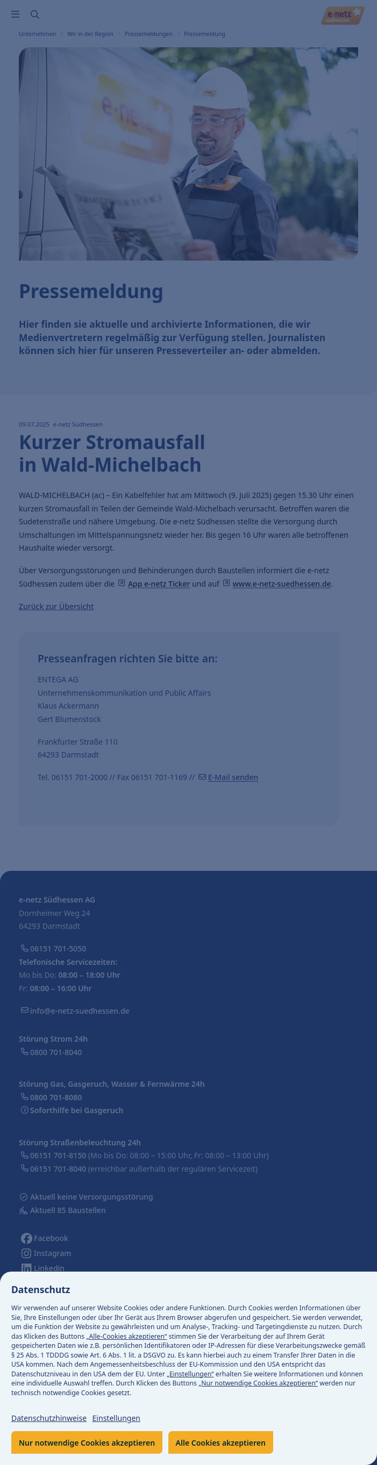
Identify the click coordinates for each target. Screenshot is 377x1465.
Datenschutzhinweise (49, 1418)
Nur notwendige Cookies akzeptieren (87, 1443)
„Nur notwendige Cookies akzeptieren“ (258, 1383)
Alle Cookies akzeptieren (221, 1443)
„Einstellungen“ (190, 1374)
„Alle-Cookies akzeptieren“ (126, 1336)
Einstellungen (116, 1418)
